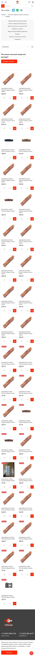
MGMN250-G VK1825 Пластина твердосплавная (8, 210)
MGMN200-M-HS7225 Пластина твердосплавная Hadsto (25, 90)
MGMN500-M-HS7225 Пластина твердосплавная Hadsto (8, 120)
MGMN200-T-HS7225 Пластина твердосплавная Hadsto (25, 180)
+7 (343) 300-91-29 (8, 633)
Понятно (9, 652)
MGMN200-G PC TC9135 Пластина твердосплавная (8, 538)
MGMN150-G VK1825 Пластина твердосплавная (8, 392)
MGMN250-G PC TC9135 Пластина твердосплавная (8, 150)
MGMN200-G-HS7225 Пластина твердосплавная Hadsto (8, 333)
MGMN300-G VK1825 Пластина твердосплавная (25, 421)
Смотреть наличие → (9, 61)
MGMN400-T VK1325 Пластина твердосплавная (25, 450)
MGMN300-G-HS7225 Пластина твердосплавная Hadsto (8, 241)
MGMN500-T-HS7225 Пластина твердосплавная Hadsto (8, 302)
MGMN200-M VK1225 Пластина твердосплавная (8, 596)
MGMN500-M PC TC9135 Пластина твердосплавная (25, 363)
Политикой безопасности (8, 648)
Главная (3, 15)
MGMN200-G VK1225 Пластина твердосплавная (8, 421)
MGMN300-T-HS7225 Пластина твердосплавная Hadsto (25, 211)
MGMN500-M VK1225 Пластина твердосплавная (25, 150)
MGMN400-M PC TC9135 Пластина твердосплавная (25, 509)
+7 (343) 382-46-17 (26, 633)
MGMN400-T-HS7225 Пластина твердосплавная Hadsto (8, 90)
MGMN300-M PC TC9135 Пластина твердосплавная (8, 509)
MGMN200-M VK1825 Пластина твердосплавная (8, 450)
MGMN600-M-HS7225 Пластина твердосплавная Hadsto (8, 180)
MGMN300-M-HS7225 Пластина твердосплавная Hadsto (25, 120)
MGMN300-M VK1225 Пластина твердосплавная (8, 567)
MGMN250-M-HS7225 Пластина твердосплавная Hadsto (25, 241)
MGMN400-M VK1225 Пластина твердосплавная (25, 538)
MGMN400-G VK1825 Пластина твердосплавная (25, 567)
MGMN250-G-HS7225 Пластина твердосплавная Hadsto (25, 333)
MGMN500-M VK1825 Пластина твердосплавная (25, 392)
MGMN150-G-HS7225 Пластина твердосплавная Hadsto (25, 272)
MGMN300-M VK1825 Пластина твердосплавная (8, 479)
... (2, 16)
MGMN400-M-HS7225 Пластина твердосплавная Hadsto (8, 272)
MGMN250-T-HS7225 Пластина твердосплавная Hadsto (25, 302)
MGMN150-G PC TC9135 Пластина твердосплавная (25, 479)
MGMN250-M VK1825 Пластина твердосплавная (8, 363)
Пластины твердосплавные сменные (18, 15)
